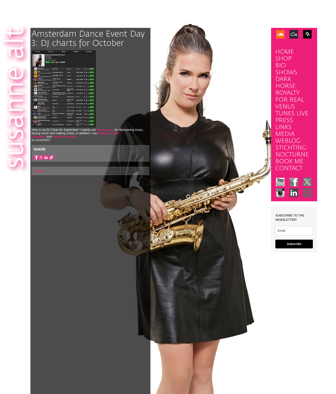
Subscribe (294, 244)
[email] (294, 230)
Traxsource (105, 129)
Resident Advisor (64, 136)
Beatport (104, 133)
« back (38, 171)
